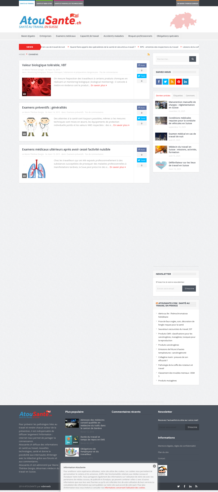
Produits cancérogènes (168, 344)
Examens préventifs (75, 112)
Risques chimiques (55, 72)
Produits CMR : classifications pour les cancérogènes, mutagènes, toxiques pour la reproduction (176, 337)
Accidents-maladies (114, 36)
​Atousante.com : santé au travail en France (173, 304)
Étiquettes (178, 95)
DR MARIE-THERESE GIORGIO (187, 3)
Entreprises (45, 36)
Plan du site (163, 452)
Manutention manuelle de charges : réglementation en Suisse (182, 105)
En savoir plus (99, 85)
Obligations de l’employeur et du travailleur (90, 451)
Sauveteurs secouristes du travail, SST (175, 329)
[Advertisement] (176, 220)
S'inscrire (189, 288)
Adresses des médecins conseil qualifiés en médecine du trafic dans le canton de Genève (93, 424)
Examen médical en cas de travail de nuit (51, 47)
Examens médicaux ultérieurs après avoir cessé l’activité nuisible (66, 149)
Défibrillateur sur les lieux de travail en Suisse (182, 164)
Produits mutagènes (167, 380)
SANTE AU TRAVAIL (27, 3)
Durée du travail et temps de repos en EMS (93, 438)
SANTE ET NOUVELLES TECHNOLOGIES (69, 3)
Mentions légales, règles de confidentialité (177, 445)
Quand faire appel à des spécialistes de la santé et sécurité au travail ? (108, 47)
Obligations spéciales (168, 36)
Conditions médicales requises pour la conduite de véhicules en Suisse (182, 120)
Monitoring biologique (37, 72)
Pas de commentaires (109, 72)
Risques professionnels (140, 36)
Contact (161, 458)
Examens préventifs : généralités (44, 107)
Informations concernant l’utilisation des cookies (125, 487)
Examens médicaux (66, 36)
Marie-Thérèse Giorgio (34, 69)
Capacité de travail (89, 36)
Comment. (190, 95)
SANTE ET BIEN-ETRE (44, 3)
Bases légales (28, 36)
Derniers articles (163, 95)
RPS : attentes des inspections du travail (164, 47)
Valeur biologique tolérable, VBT (44, 65)
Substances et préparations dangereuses (80, 72)
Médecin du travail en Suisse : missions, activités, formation (183, 149)
